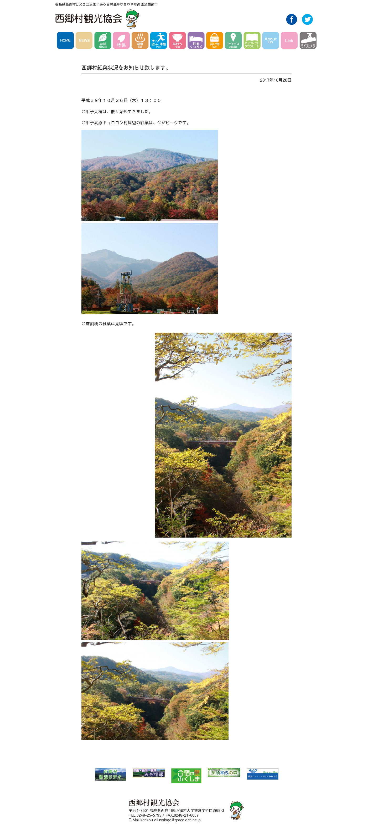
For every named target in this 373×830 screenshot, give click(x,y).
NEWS (85, 41)
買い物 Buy (215, 41)
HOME (66, 41)
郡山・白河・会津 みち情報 (148, 772)
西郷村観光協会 (98, 19)
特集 (122, 41)
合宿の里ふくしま (186, 775)
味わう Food (178, 41)
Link (290, 41)
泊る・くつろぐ (197, 41)
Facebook (291, 23)
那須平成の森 (224, 772)
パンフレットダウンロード (253, 41)
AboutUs (271, 41)
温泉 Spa (141, 41)
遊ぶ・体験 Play (159, 41)
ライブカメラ (308, 41)
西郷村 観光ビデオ (110, 774)
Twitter (307, 23)
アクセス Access (234, 41)
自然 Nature (103, 41)
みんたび (262, 774)
